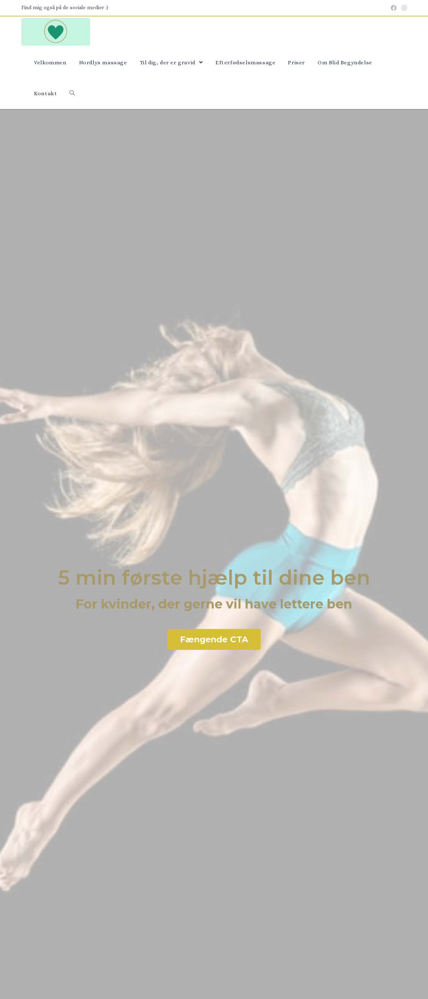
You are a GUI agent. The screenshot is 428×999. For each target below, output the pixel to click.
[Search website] (72, 93)
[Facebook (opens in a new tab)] (393, 8)
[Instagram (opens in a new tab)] (403, 8)
